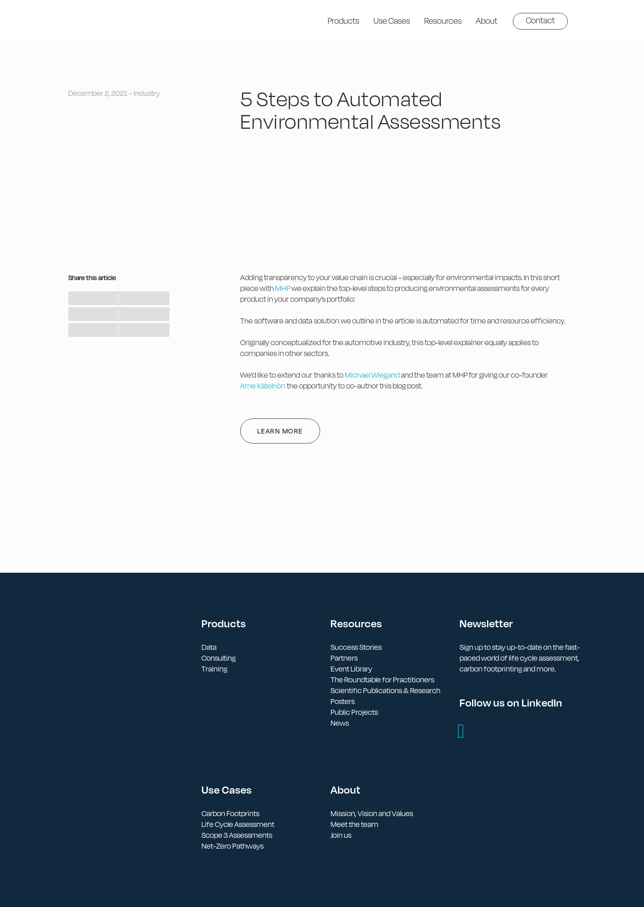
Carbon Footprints (230, 813)
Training (214, 668)
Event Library (351, 668)
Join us (341, 835)
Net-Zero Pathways (232, 846)
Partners (344, 658)
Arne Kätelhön (262, 385)
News (340, 723)
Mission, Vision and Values (372, 813)
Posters (343, 701)
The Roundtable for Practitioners (382, 679)
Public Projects (354, 712)
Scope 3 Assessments (236, 835)
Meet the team (354, 824)
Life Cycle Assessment (237, 824)
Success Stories (356, 647)
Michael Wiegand (372, 375)
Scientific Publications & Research (385, 690)
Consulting (218, 658)
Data (208, 647)
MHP (282, 288)
